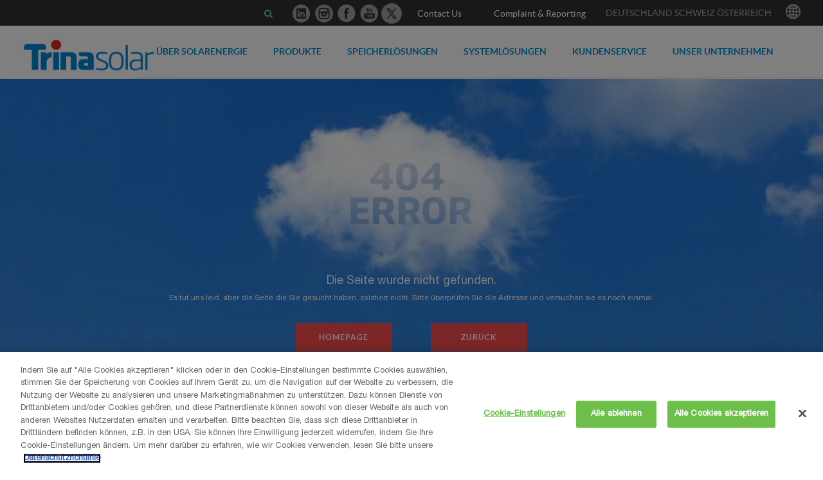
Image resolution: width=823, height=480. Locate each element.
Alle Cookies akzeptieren (721, 414)
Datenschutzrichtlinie (62, 458)
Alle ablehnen (616, 414)
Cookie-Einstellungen (524, 414)
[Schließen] (802, 414)
